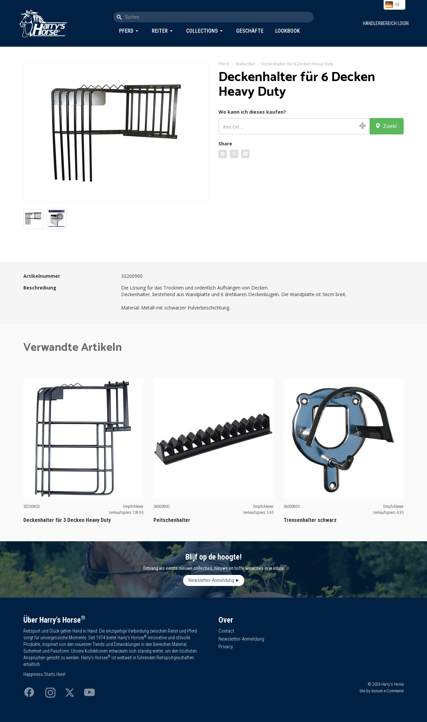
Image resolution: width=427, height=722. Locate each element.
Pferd (126, 31)
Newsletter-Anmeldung (211, 580)
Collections (202, 31)
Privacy (226, 647)
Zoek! (386, 126)
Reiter (160, 31)
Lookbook (287, 31)
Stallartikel (245, 64)
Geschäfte (250, 31)
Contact (226, 631)
